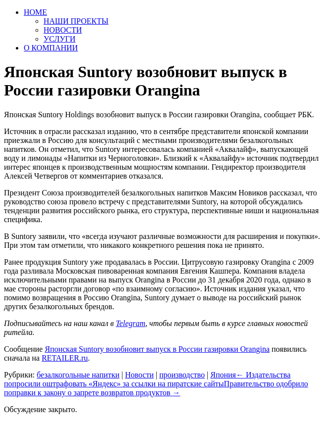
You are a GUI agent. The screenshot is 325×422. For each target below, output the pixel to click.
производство (182, 375)
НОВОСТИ (63, 30)
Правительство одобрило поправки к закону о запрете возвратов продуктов (156, 388)
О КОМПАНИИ (51, 48)
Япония (223, 375)
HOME (35, 12)
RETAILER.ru (65, 358)
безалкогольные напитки (78, 375)
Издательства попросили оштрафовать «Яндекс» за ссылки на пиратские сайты (147, 379)
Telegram (130, 323)
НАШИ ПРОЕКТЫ (76, 21)
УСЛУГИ (60, 39)
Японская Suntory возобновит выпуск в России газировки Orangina (157, 349)
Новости (139, 375)
